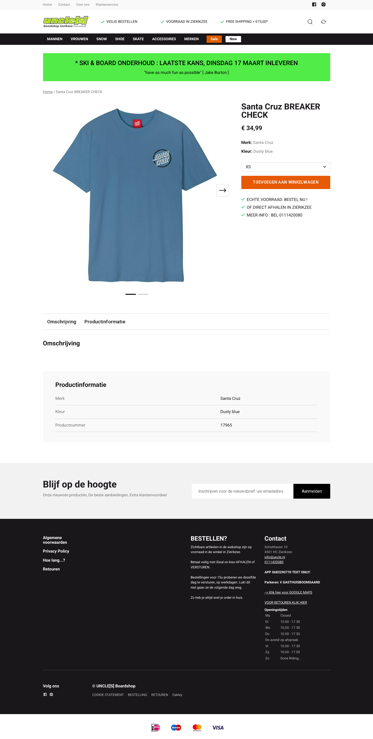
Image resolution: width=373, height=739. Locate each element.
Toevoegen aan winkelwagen (286, 182)
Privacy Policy (56, 551)
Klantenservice (107, 5)
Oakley (177, 695)
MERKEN (191, 39)
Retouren (51, 569)
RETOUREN (159, 695)
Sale (214, 39)
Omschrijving (61, 322)
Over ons (82, 5)
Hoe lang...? (54, 560)
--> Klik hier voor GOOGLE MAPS (288, 593)
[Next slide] (222, 190)
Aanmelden (312, 491)
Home (47, 5)
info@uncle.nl (275, 557)
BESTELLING (137, 695)
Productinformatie (105, 322)
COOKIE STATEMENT (108, 695)
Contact (64, 5)
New (233, 39)
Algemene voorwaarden (55, 540)
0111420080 (274, 562)
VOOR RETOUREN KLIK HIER (286, 603)
